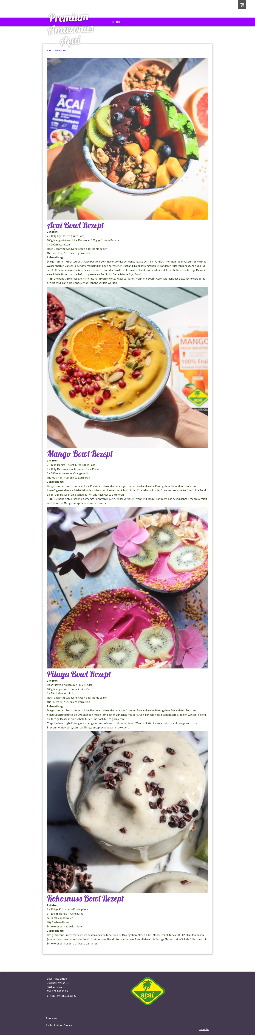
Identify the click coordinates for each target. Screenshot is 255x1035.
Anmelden (204, 1029)
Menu (116, 22)
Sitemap (68, 1025)
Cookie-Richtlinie (54, 1025)
